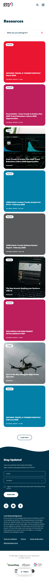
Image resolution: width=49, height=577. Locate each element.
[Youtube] (13, 506)
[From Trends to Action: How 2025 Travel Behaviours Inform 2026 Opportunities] (24, 148)
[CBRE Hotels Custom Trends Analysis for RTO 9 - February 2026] (24, 191)
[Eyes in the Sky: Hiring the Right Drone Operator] (24, 363)
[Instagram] (6, 506)
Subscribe (11, 494)
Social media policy (36, 539)
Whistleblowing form (11, 543)
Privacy (23, 539)
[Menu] (43, 5)
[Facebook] (20, 506)
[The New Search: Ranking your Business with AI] (24, 277)
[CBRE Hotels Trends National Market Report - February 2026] (24, 234)
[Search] (37, 5)
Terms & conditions (10, 539)
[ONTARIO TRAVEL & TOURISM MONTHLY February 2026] (24, 406)
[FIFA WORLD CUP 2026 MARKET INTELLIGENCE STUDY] (24, 320)
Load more (25, 437)
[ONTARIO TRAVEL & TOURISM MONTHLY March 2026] (24, 62)
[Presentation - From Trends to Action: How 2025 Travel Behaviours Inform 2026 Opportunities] (24, 105)
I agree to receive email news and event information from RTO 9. (26, 488)
